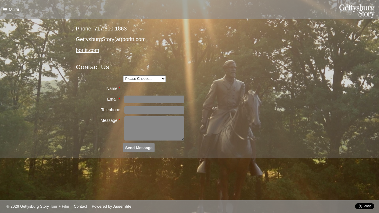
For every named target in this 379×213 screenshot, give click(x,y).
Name (113, 88)
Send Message (139, 148)
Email (113, 99)
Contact (80, 206)
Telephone (110, 110)
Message (110, 120)
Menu (11, 9)
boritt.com (87, 50)
